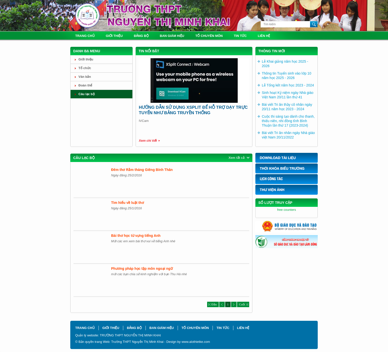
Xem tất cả (236, 158)
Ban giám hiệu (172, 36)
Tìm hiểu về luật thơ (127, 203)
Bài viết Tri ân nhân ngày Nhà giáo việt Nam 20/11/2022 (288, 135)
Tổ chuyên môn (209, 36)
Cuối (243, 304)
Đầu (213, 304)
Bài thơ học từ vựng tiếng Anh (136, 236)
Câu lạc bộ (86, 94)
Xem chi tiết (148, 140)
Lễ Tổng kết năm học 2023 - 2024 (288, 85)
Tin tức (240, 36)
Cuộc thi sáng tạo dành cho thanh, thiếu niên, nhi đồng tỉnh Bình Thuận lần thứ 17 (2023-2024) (288, 120)
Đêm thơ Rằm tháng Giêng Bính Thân (142, 170)
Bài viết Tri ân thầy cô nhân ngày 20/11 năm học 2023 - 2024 (287, 107)
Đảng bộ (141, 36)
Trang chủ (85, 36)
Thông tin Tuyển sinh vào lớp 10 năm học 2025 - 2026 (286, 75)
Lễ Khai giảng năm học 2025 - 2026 (285, 63)
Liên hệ (264, 36)
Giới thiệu (114, 36)
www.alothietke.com (196, 342)
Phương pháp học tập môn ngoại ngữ (142, 269)
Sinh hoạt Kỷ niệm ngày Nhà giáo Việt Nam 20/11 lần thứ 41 (287, 95)
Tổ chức (84, 68)
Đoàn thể (85, 85)
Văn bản (84, 77)
